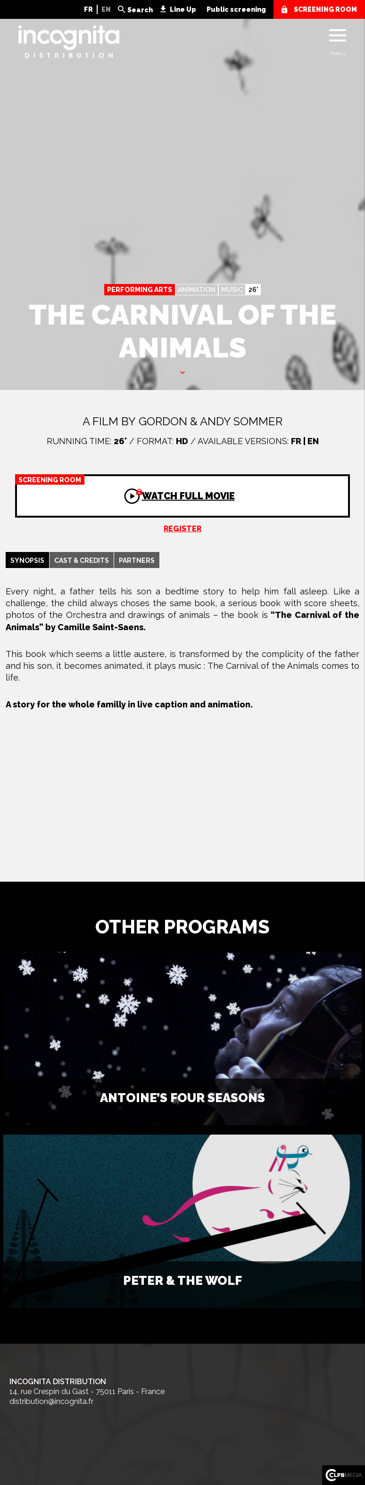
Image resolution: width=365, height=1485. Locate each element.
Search (140, 10)
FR (88, 9)
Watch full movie (125, 488)
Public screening (236, 9)
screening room (325, 9)
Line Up (183, 9)
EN (106, 9)
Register (182, 528)
